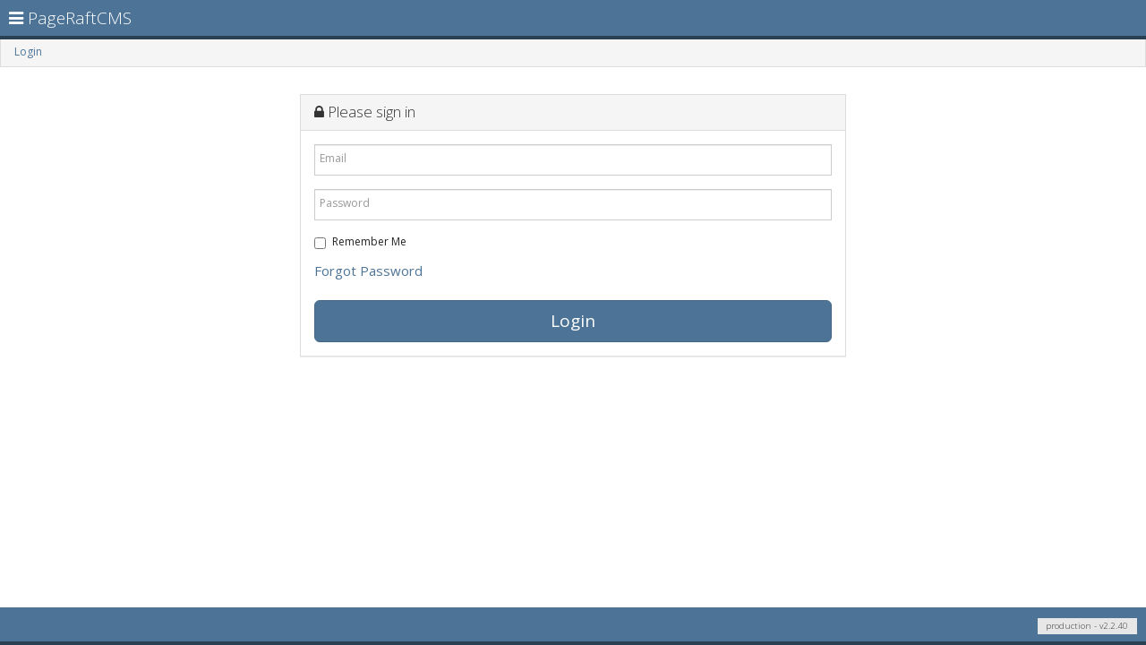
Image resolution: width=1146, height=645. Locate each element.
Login (28, 51)
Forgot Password (368, 271)
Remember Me (360, 241)
